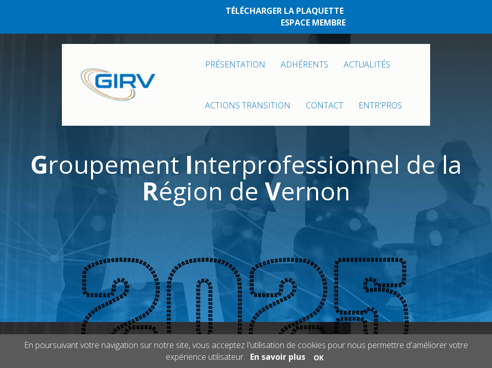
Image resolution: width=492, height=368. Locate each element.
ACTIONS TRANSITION (247, 105)
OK (319, 357)
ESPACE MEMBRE (313, 22)
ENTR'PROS (380, 105)
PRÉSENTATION (235, 64)
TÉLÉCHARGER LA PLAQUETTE (285, 10)
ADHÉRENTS (304, 64)
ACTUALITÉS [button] (367, 64)
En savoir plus (277, 356)
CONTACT (324, 105)
